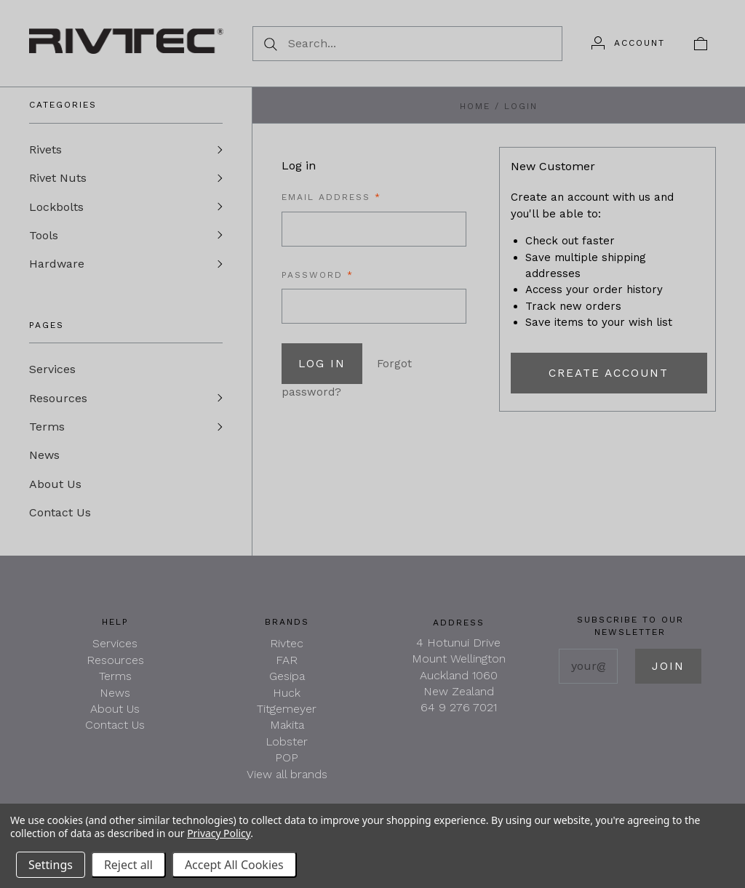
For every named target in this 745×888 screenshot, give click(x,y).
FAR (287, 666)
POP (286, 763)
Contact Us (60, 517)
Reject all (128, 865)
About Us (55, 488)
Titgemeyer (286, 714)
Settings (50, 865)
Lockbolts (56, 208)
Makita (287, 730)
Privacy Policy (218, 833)
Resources (58, 401)
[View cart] (700, 43)
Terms (47, 430)
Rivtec (286, 649)
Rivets (45, 149)
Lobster (287, 747)
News (44, 459)
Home (475, 106)
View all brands (287, 780)
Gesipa (287, 682)
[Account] (628, 43)
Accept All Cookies (234, 865)
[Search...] (407, 43)
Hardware (56, 266)
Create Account (609, 373)
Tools (43, 237)
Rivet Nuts (58, 178)
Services (52, 372)
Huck (286, 698)
